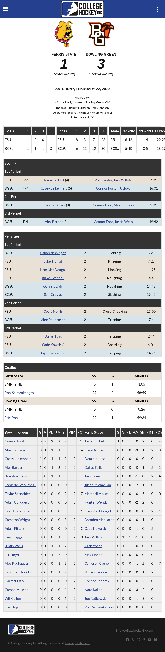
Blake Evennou (53, 278)
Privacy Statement (77, 643)
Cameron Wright (53, 253)
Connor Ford (105, 188)
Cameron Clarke (96, 563)
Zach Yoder (103, 180)
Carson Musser (16, 589)
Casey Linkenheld (54, 188)
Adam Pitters (15, 528)
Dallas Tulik (53, 336)
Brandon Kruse (53, 205)
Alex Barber (54, 221)
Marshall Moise (96, 493)
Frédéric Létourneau (20, 485)
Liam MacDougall (53, 269)
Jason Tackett (53, 180)
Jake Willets (123, 180)
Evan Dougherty (17, 511)
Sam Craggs (53, 294)
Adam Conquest (17, 502)
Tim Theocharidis (18, 572)
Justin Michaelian (97, 485)
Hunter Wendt (95, 502)
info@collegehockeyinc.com (134, 630)
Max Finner (93, 555)
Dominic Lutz (94, 458)
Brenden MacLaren (99, 519)
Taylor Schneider (53, 353)
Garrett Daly (53, 286)
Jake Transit (53, 261)
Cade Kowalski (53, 344)
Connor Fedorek (96, 581)
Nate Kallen (93, 589)
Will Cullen (13, 598)
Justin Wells (123, 221)
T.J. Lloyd (124, 188)
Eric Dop (11, 417)
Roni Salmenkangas (19, 392)
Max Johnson (124, 205)
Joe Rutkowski (95, 598)
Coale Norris (53, 311)
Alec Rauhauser (53, 319)
